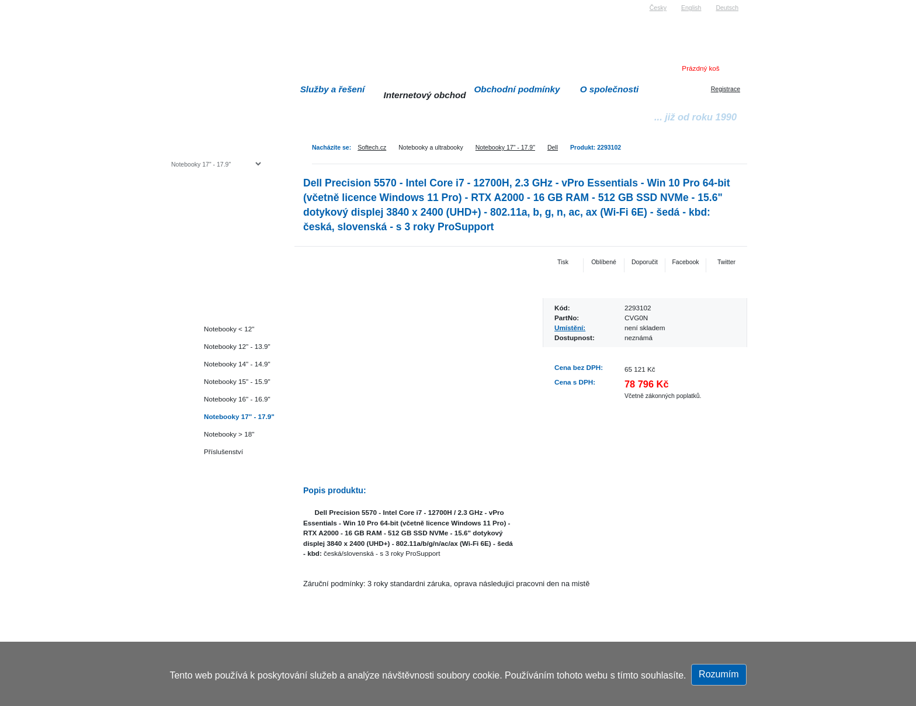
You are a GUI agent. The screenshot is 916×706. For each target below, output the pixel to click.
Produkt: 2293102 (595, 147)
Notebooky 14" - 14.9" (237, 364)
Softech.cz (372, 147)
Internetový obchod (424, 95)
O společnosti (609, 89)
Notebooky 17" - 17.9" (505, 147)
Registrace (725, 88)
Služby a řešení (332, 89)
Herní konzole (211, 258)
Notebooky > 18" (229, 434)
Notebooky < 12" (229, 329)
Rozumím (718, 674)
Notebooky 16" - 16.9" (237, 399)
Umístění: (569, 327)
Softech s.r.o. (189, 4)
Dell (552, 147)
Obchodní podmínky (517, 89)
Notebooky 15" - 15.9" (237, 381)
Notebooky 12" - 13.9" (237, 346)
